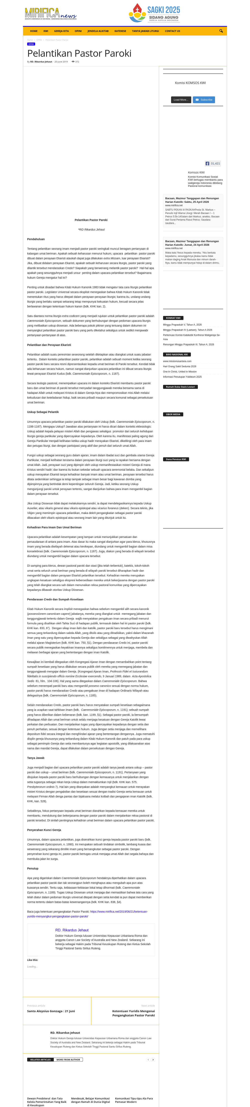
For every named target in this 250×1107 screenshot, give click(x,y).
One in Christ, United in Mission (180, 371)
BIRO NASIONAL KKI (177, 354)
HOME (34, 31)
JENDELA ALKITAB (98, 31)
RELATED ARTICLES (40, 998)
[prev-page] (148, 999)
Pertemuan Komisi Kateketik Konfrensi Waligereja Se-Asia (191, 337)
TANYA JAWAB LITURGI (145, 31)
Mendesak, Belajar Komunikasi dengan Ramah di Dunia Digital (90, 1039)
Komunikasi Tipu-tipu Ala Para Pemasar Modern (134, 1039)
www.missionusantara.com (177, 361)
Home (30, 40)
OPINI (78, 31)
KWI (46, 31)
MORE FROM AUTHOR (68, 998)
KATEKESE (120, 31)
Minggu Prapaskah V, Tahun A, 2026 (182, 324)
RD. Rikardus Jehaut (41, 61)
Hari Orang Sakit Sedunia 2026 (179, 366)
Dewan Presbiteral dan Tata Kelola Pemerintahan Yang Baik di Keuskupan (46, 1041)
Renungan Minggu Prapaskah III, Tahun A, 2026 (188, 344)
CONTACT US (172, 31)
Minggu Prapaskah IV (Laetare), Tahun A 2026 (187, 330)
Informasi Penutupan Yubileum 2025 (182, 376)
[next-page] (153, 999)
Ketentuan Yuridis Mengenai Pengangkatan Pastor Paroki (133, 952)
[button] (221, 31)
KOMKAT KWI (173, 317)
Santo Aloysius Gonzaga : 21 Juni (51, 950)
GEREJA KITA (61, 31)
